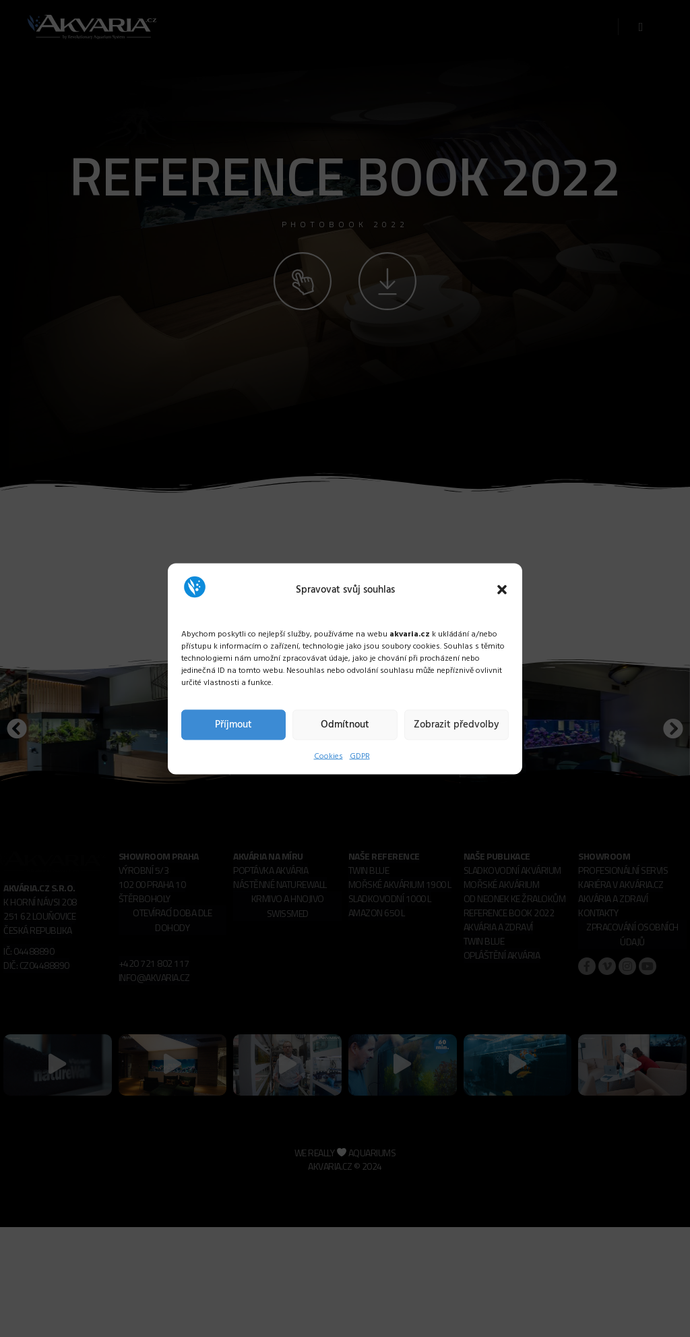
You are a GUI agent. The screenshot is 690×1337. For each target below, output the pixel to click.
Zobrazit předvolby (456, 725)
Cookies (328, 756)
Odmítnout (345, 725)
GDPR (360, 756)
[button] (502, 590)
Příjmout (233, 725)
